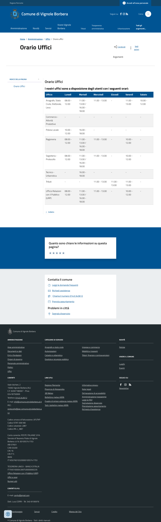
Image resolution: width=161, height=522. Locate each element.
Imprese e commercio (91, 347)
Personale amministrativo (18, 363)
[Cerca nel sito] (147, 14)
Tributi (83, 28)
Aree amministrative (16, 347)
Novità (36, 28)
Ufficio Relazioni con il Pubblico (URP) (23, 473)
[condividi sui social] (119, 47)
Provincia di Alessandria (54, 389)
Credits (54, 511)
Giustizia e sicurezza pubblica (57, 359)
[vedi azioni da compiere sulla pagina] (135, 48)
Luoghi (122, 364)
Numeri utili (12, 481)
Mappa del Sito (75, 511)
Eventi (122, 368)
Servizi (48, 28)
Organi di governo (15, 359)
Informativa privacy (90, 385)
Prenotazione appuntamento (94, 406)
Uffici (48, 39)
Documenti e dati (15, 351)
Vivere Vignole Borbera (64, 26)
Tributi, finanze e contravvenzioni (95, 355)
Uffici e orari (12, 477)
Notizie (122, 347)
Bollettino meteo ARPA (54, 397)
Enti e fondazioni (15, 355)
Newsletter (124, 388)
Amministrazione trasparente (94, 396)
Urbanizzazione (124, 28)
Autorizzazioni (50, 351)
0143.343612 (21, 397)
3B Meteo (49, 393)
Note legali (86, 389)
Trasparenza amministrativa (98, 27)
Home (22, 39)
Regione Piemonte (16, 3)
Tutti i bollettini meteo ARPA (56, 405)
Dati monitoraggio (15, 511)
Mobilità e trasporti (90, 351)
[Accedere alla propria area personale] (135, 3)
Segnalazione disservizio (92, 403)
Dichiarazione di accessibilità (93, 393)
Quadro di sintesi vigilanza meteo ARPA (61, 401)
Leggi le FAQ (87, 399)
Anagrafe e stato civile (54, 347)
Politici (10, 367)
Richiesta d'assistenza (91, 409)
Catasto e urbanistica (53, 355)
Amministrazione (19, 28)
